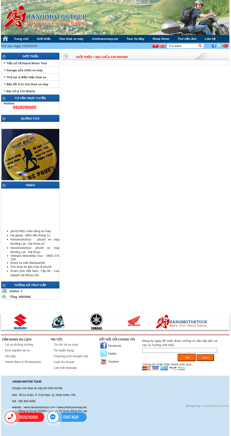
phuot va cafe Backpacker (27, 262)
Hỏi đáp (10, 356)
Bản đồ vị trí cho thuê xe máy (27, 84)
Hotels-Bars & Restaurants (23, 362)
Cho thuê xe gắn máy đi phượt (31, 266)
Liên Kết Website (65, 368)
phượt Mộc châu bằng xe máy (30, 231)
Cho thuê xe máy (71, 39)
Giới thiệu (44, 39)
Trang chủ (21, 39)
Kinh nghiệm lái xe (17, 350)
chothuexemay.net (105, 39)
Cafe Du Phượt (64, 362)
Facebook (114, 345)
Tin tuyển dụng (64, 350)
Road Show (161, 39)
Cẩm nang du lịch (16, 339)
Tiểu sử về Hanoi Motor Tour (27, 63)
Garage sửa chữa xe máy (25, 70)
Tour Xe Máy (135, 39)
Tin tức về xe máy (66, 344)
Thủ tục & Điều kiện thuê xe (26, 77)
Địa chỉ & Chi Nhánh (21, 91)
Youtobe (113, 361)
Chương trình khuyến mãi (71, 356)
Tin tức (57, 339)
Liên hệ (210, 39)
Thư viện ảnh (187, 39)
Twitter (112, 353)
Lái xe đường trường (19, 344)
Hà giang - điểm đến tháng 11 (30, 235)
